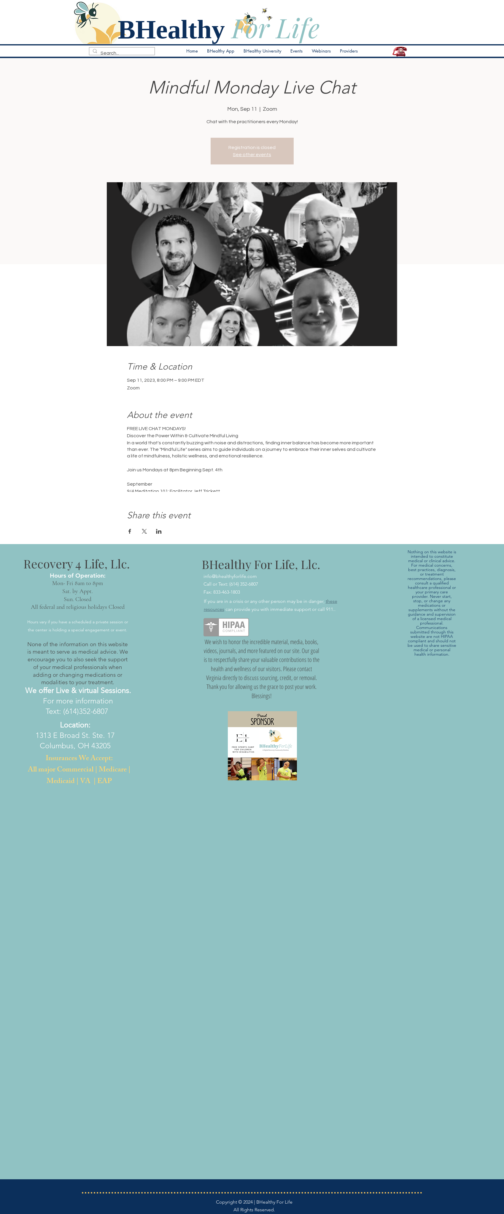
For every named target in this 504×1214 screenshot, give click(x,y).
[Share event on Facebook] (130, 531)
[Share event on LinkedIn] (159, 531)
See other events (252, 154)
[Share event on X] (144, 531)
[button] (296, 51)
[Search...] (121, 53)
